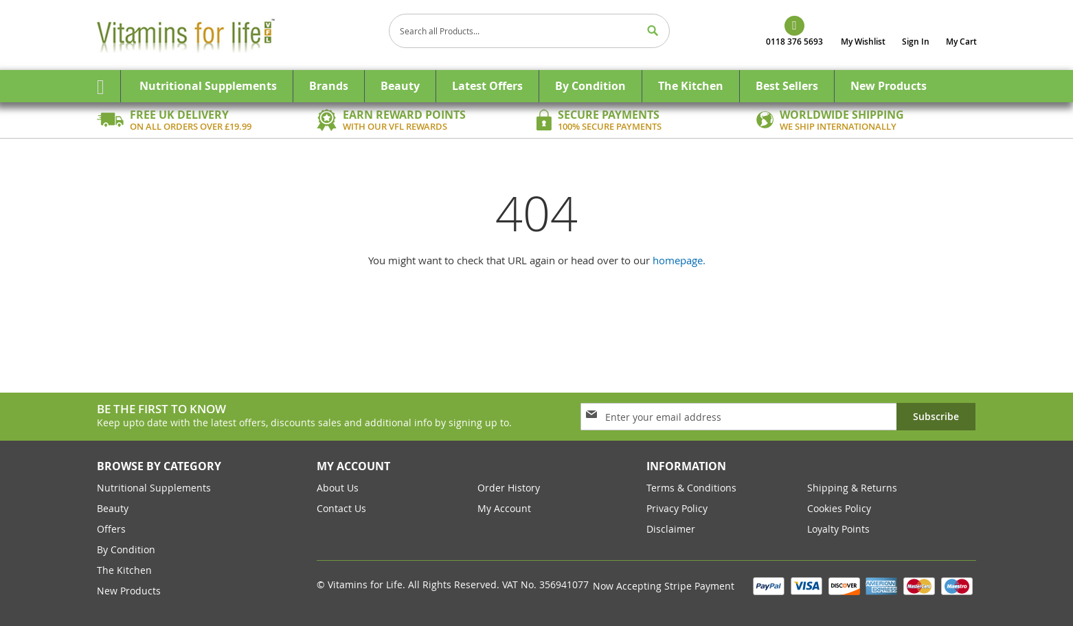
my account (504, 508)
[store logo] (238, 35)
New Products (129, 590)
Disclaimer (670, 528)
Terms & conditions (691, 487)
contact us (341, 508)
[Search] (652, 31)
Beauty (112, 508)
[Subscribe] (935, 416)
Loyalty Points (838, 528)
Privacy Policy (677, 508)
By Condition (126, 549)
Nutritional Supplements (154, 487)
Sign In (915, 41)
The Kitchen (124, 570)
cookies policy (839, 508)
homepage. (679, 260)
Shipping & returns (852, 487)
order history (508, 487)
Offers (111, 528)
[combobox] (529, 31)
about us (338, 487)
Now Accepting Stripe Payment (665, 585)
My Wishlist (863, 41)
